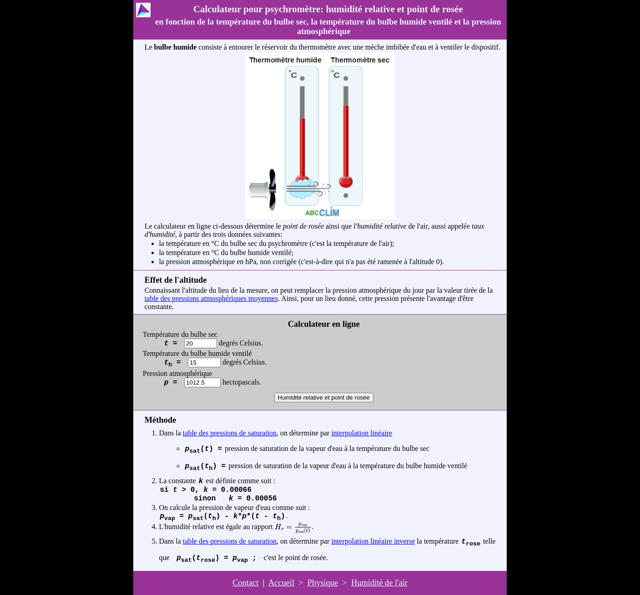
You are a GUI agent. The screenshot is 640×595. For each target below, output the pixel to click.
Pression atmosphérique (177, 378)
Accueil (281, 582)
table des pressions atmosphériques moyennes (211, 298)
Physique (322, 582)
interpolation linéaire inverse (373, 541)
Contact (245, 582)
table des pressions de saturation (230, 433)
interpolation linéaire (361, 433)
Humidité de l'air (379, 582)
